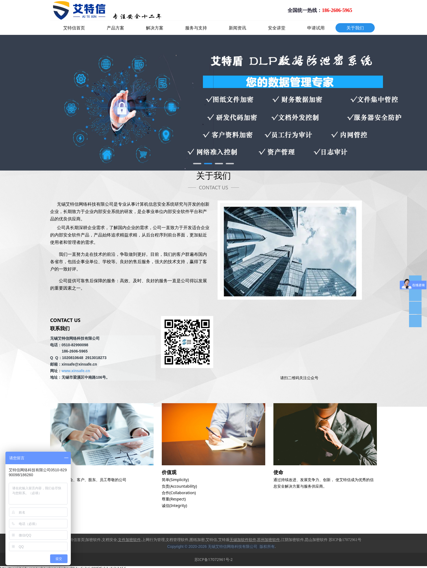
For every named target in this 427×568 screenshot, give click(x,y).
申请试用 (316, 28)
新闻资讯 (237, 28)
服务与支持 (196, 28)
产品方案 (115, 28)
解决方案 (154, 28)
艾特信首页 (74, 28)
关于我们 (355, 28)
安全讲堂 (276, 28)
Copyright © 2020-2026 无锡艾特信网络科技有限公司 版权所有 (221, 546)
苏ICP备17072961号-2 (213, 559)
